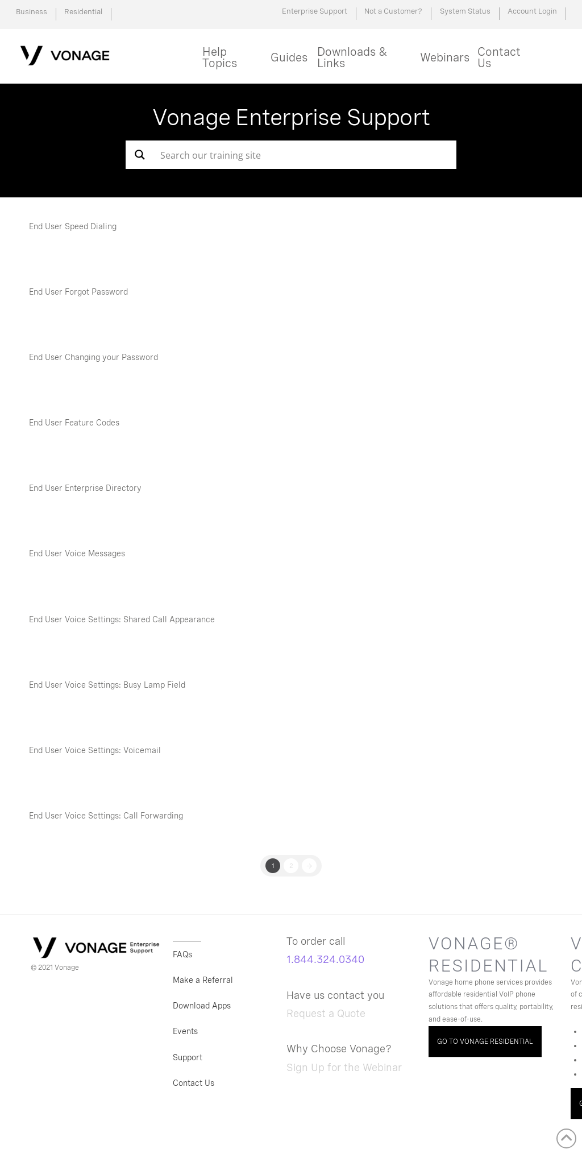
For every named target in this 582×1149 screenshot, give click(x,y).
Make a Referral (203, 980)
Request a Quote (325, 1013)
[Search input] (291, 155)
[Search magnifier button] (140, 154)
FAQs (182, 954)
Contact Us (193, 1083)
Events (185, 1031)
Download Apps (202, 1005)
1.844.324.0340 (325, 959)
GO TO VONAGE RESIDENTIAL (485, 1041)
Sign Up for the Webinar (344, 1067)
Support (187, 1057)
